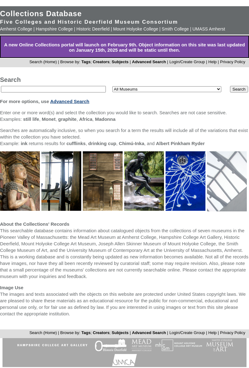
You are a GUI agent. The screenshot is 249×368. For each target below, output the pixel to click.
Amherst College (16, 28)
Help (212, 61)
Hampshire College (54, 28)
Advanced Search (149, 61)
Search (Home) (43, 61)
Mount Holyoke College (135, 28)
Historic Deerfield (93, 28)
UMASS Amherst (208, 28)
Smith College (175, 28)
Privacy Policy (232, 61)
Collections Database (41, 13)
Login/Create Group (187, 61)
